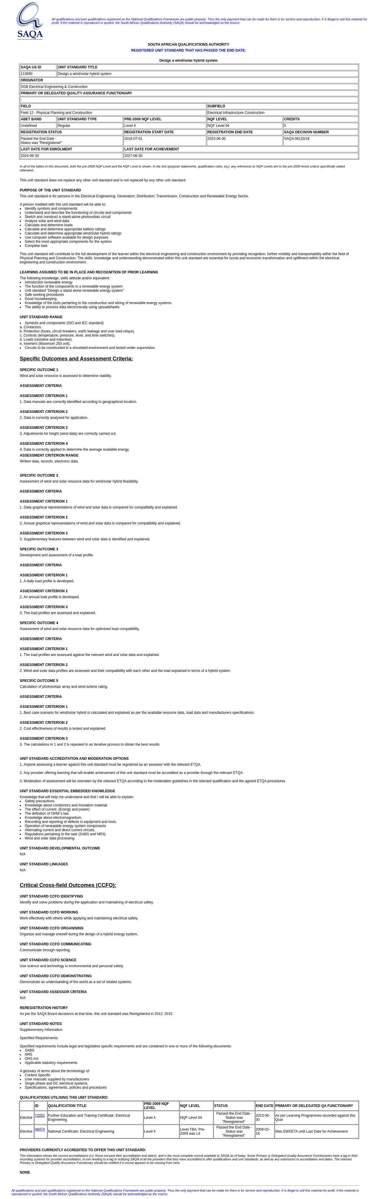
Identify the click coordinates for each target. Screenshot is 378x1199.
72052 (40, 1115)
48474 (40, 1129)
